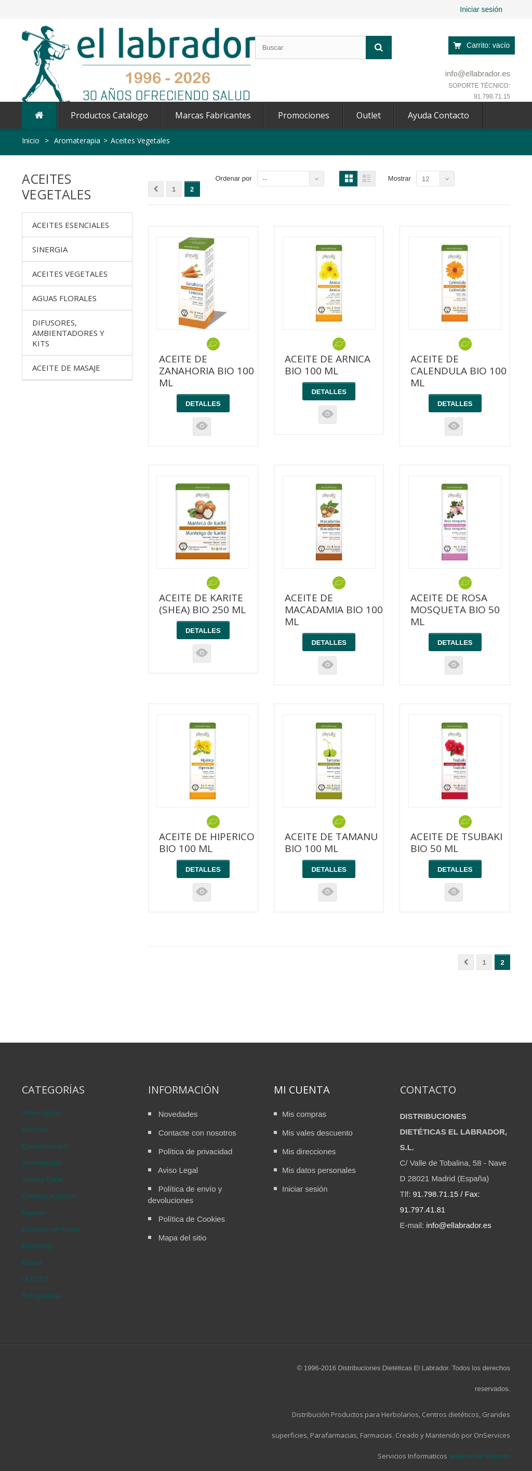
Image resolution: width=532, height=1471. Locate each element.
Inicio (30, 140)
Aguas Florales (64, 298)
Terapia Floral (42, 1179)
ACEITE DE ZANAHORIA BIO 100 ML (206, 370)
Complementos (44, 1146)
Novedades (178, 1114)
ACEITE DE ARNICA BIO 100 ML (327, 364)
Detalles (203, 404)
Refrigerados (41, 1296)
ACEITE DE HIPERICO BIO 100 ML (207, 842)
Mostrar (399, 178)
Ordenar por (234, 178)
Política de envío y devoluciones (185, 1194)
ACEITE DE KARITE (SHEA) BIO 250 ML (202, 603)
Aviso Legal (178, 1170)
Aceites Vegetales (70, 273)
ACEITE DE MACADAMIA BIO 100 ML (334, 609)
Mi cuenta (302, 1090)
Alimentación (41, 1113)
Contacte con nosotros (197, 1132)
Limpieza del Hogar (51, 1229)
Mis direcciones (309, 1151)
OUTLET (35, 1279)
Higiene (33, 1213)
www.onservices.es (479, 1456)
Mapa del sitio (182, 1237)
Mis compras (304, 1114)
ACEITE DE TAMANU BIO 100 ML (331, 842)
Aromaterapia (42, 1163)
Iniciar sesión (481, 9)
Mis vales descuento (317, 1132)
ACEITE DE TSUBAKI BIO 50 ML (456, 842)
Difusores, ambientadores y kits (68, 332)
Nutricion (35, 1129)
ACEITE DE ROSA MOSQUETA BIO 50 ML (455, 609)
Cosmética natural (49, 1196)
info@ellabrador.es (477, 73)
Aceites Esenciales (70, 225)
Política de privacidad (195, 1151)
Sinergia (50, 249)
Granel (32, 1262)
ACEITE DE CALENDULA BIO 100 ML (458, 370)
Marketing (36, 1246)
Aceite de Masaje (66, 367)
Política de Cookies (191, 1218)
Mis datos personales (319, 1170)
